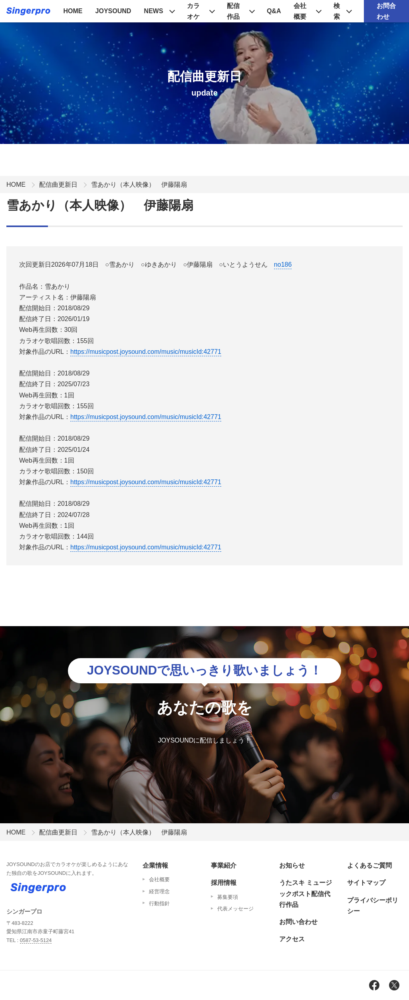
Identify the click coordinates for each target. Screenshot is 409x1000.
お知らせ (292, 865)
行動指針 (159, 903)
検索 (337, 11)
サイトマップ (366, 882)
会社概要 (300, 11)
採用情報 (223, 882)
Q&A (274, 11)
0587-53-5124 (36, 940)
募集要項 (227, 897)
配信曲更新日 (58, 184)
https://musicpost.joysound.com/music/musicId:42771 (145, 351)
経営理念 (159, 891)
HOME (73, 11)
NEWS (153, 11)
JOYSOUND (113, 11)
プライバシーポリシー (372, 905)
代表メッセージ (235, 909)
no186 (283, 264)
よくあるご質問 (369, 865)
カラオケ (193, 11)
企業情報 (155, 865)
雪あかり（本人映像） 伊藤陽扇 (139, 184)
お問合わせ (386, 11)
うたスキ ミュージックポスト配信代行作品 (305, 893)
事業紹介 (223, 865)
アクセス (292, 939)
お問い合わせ (298, 921)
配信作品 (233, 11)
